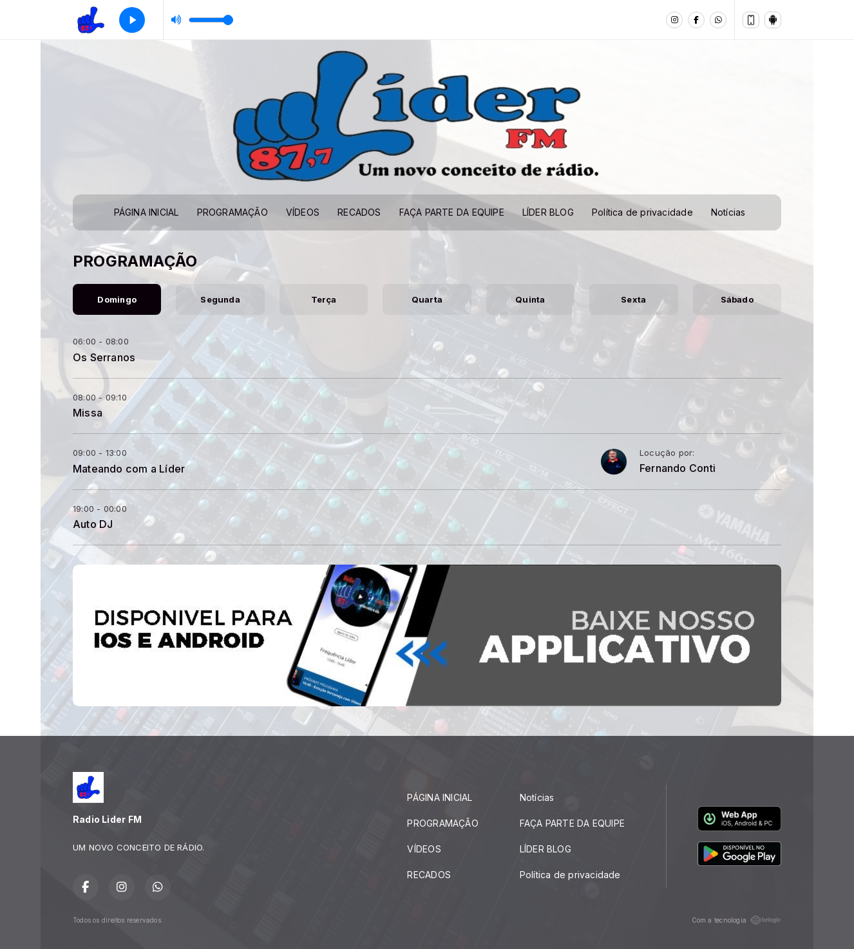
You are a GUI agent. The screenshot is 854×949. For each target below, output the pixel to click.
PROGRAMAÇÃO (232, 212)
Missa (87, 412)
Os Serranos (104, 357)
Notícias (728, 212)
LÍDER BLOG (548, 212)
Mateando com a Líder (129, 468)
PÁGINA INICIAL (146, 212)
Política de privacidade (642, 212)
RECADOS (359, 212)
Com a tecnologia (736, 920)
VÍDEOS (302, 212)
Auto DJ (93, 524)
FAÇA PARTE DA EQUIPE (451, 212)
